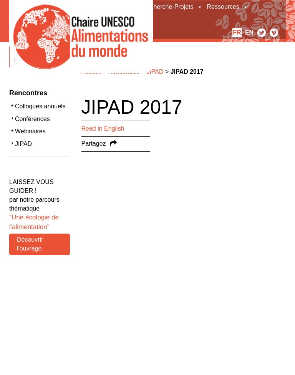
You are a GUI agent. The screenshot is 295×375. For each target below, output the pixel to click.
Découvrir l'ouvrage (30, 244)
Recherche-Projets (168, 6)
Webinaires (30, 131)
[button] (200, 6)
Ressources (223, 6)
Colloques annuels (40, 106)
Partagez (93, 143)
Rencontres (28, 93)
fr (237, 32)
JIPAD (23, 144)
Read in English (102, 128)
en (249, 32)
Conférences (32, 119)
